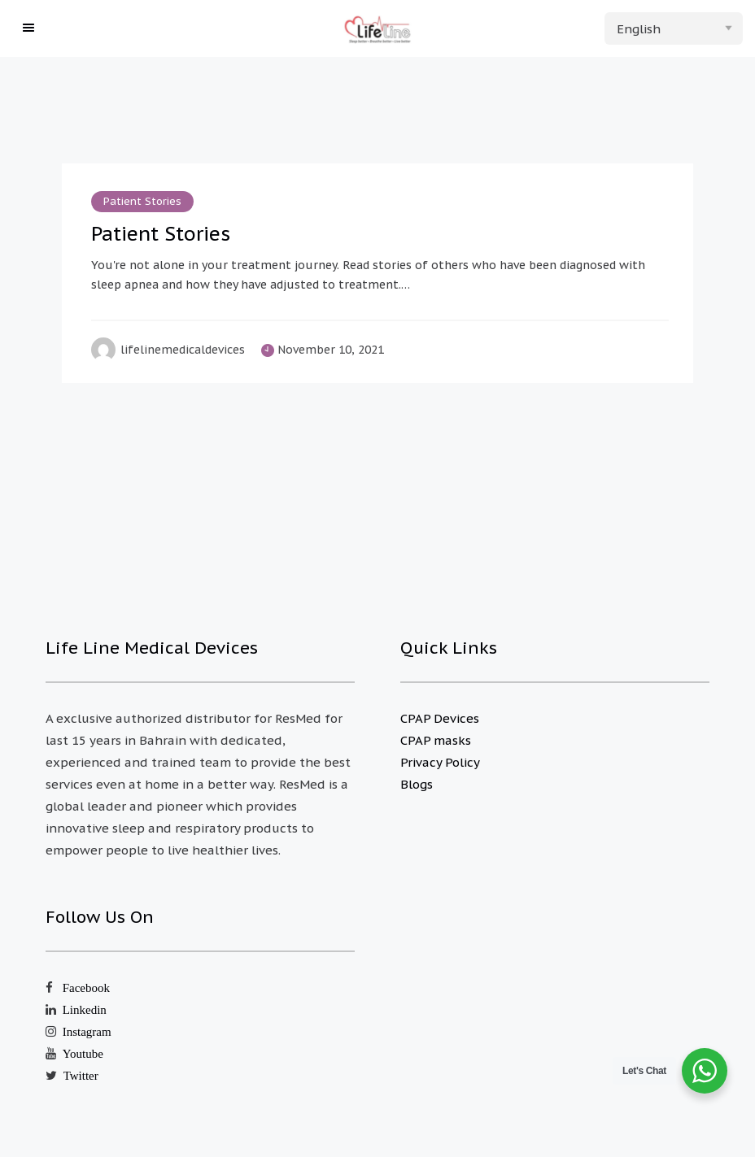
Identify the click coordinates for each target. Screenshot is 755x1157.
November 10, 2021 (330, 349)
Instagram (87, 1031)
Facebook (86, 987)
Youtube (83, 1053)
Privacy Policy (440, 762)
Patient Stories (142, 201)
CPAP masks (435, 740)
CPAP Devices (439, 718)
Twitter (80, 1075)
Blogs (416, 784)
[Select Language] (673, 28)
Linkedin (85, 1009)
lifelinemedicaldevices (182, 349)
